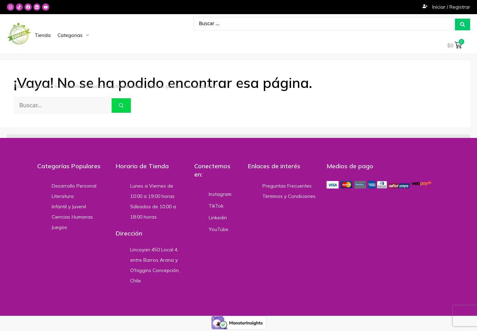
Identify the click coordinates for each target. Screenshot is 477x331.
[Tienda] (42, 35)
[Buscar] (121, 105)
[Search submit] (462, 24)
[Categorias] (74, 35)
